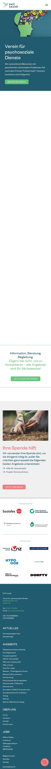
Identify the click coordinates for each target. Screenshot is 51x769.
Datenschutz (9, 767)
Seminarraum (8, 686)
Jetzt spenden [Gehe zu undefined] (14, 486)
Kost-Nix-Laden (9, 668)
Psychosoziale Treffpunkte (13, 683)
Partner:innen (8, 724)
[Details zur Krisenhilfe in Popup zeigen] (45, 762)
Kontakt (6, 721)
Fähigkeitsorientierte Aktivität (14, 649)
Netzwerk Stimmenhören (12, 674)
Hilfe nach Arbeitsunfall (12, 662)
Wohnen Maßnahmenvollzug (13, 702)
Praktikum (7, 740)
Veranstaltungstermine (11, 633)
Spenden (6, 759)
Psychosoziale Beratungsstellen (15, 680)
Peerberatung (8, 677)
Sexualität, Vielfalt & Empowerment (16, 689)
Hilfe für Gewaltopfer (11, 659)
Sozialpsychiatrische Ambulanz (15, 692)
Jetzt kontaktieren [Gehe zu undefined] (26, 378)
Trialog (5, 695)
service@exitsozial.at (16, 610)
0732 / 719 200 (11, 608)
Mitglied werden (9, 756)
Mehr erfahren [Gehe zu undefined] (16, 81)
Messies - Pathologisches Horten (15, 671)
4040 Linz (7, 603)
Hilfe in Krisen (8, 665)
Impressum (8, 749)
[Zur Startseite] (10, 5)
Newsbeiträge (8, 636)
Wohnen (6, 699)
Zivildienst (6, 746)
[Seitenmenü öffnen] (46, 5)
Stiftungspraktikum (10, 743)
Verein (5, 715)
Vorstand (6, 718)
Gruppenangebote (10, 655)
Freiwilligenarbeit (9, 652)
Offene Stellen (8, 737)
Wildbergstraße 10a (10, 600)
